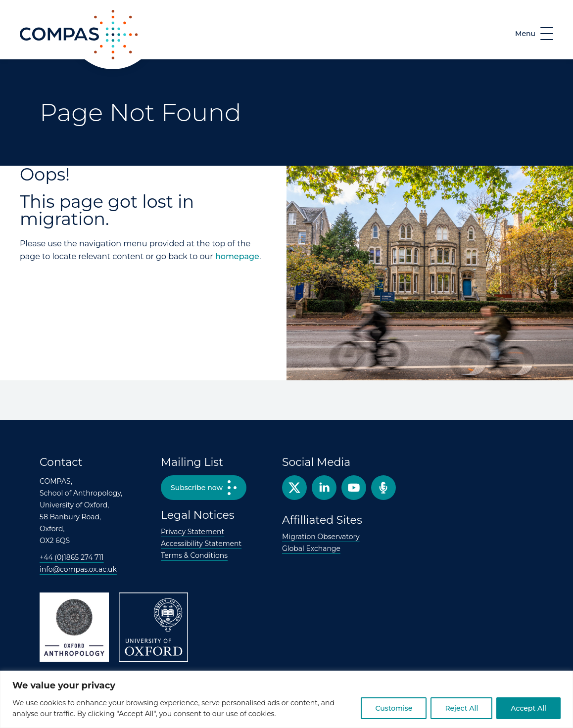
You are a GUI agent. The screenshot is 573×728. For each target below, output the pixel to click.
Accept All (528, 708)
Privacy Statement (192, 531)
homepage (237, 256)
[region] (286, 699)
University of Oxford (153, 627)
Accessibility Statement (201, 543)
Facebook (324, 487)
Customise (393, 708)
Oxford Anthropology (74, 627)
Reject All (461, 708)
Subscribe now (197, 487)
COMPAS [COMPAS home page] (37, 58)
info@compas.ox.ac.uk (78, 569)
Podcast (383, 487)
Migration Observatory (321, 536)
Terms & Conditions (194, 555)
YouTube (353, 487)
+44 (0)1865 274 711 (72, 557)
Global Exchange (311, 548)
